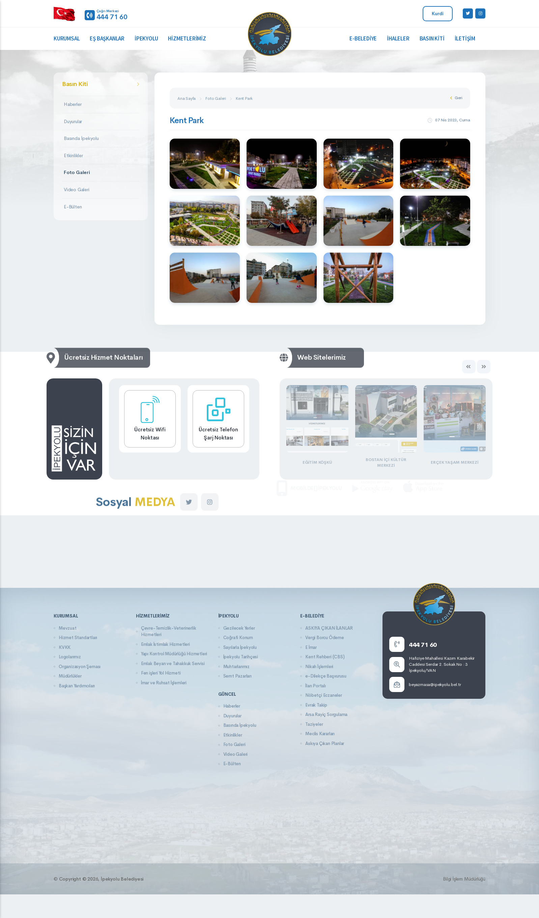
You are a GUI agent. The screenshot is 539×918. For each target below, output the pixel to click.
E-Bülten (73, 207)
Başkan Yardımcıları (77, 686)
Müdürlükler (70, 676)
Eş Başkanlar (107, 38)
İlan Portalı (315, 686)
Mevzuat (68, 628)
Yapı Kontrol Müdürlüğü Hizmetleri (174, 654)
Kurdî (438, 13)
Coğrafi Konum (238, 637)
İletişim (465, 38)
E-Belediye (363, 38)
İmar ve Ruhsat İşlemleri (164, 683)
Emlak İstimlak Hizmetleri (165, 644)
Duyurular (73, 121)
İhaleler (398, 38)
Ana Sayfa (186, 98)
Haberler (72, 104)
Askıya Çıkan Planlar (324, 743)
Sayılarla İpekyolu (240, 647)
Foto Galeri (77, 172)
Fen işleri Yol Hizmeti (161, 673)
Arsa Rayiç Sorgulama (326, 714)
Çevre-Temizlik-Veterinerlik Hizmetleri (168, 631)
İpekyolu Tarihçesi (240, 657)
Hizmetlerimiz (187, 38)
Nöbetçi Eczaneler (323, 695)
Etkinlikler (73, 155)
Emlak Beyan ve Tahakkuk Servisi (173, 663)
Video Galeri (76, 190)
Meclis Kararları (320, 734)
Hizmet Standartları (78, 637)
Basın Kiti (432, 38)
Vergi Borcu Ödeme (324, 637)
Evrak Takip (316, 705)
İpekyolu (146, 38)
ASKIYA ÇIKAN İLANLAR (329, 628)
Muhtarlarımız (236, 666)
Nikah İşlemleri (319, 666)
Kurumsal (67, 38)
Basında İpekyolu (81, 138)
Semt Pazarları (237, 676)
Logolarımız (70, 657)
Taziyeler (314, 724)
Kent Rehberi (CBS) (324, 657)
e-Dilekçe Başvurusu (325, 676)
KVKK (64, 647)
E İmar (311, 647)
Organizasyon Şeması (80, 666)
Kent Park (244, 98)
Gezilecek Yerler (239, 628)
